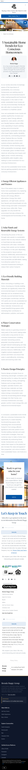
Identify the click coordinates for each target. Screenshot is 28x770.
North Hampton (5, 727)
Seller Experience (5, 714)
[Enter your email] (15, 528)
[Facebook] (3, 579)
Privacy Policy (14, 660)
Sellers (3, 602)
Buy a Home (4, 717)
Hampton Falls (5, 736)
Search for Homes (6, 597)
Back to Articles (8, 34)
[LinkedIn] (8, 579)
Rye (2, 733)
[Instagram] (14, 579)
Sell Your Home (5, 711)
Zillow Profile (4, 748)
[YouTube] (11, 579)
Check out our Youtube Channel (10, 610)
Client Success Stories (7, 594)
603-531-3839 (11, 694)
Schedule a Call (6, 607)
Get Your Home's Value (7, 605)
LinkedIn (3, 757)
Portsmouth (4, 730)
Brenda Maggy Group (10, 683)
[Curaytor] (9, 588)
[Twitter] (5, 579)
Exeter (3, 739)
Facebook (3, 751)
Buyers (4, 599)
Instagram (4, 754)
